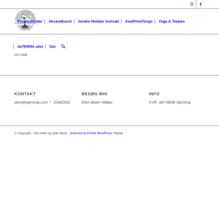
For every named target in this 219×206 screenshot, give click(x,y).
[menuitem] (29, 21)
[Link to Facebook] (200, 4)
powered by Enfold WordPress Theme (96, 133)
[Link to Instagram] (192, 4)
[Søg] (63, 46)
